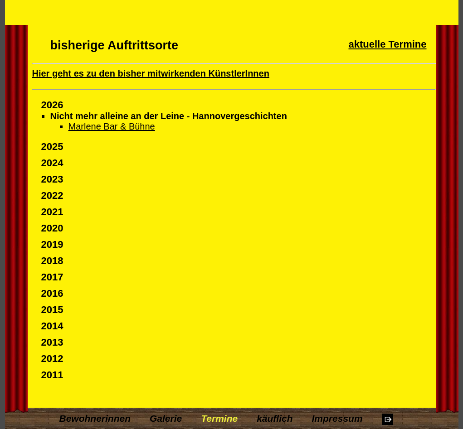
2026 (52, 105)
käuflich (274, 418)
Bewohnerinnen (95, 418)
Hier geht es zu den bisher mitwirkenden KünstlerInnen (150, 73)
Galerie (166, 418)
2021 (52, 211)
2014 (52, 326)
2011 (52, 375)
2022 (52, 195)
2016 (52, 293)
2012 (52, 358)
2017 (52, 277)
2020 (52, 228)
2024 (52, 163)
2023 (52, 179)
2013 (52, 342)
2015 (52, 309)
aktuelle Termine (388, 44)
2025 (52, 146)
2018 (52, 260)
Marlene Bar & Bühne (111, 126)
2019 (52, 244)
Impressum (337, 418)
